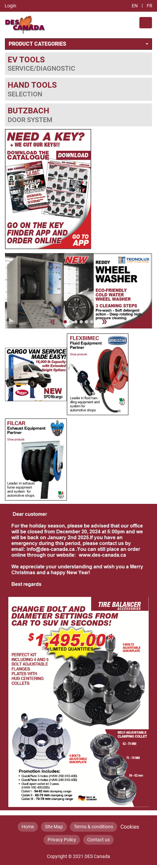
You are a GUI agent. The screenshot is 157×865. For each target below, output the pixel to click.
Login (10, 5)
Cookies (129, 827)
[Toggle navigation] (145, 22)
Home (28, 826)
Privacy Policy (62, 839)
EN (135, 5)
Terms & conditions (93, 826)
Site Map (54, 826)
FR (149, 5)
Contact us (98, 839)
